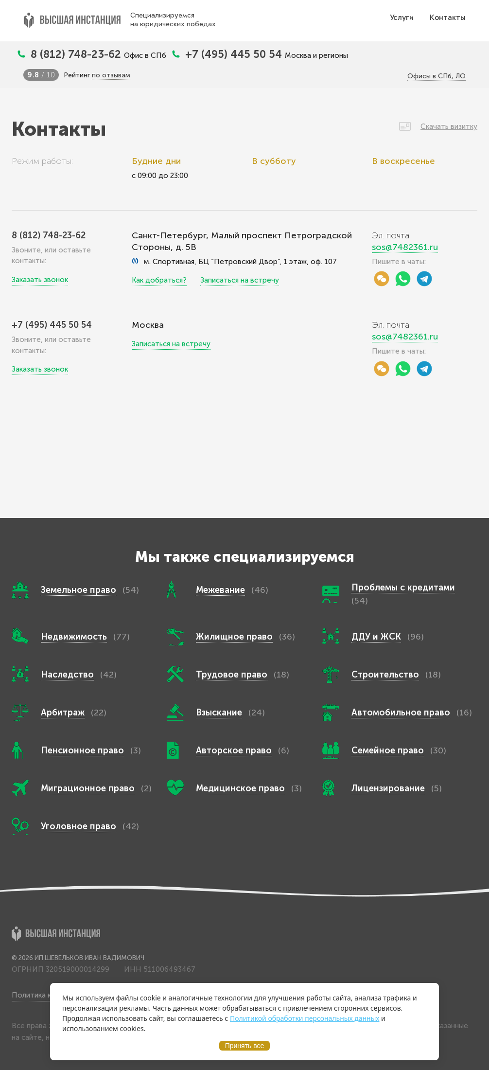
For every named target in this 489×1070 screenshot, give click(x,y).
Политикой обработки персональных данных (305, 1018)
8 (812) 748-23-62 (77, 54)
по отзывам (111, 75)
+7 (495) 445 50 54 (235, 54)
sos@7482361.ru (405, 247)
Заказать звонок (40, 279)
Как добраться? (159, 280)
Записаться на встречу (239, 280)
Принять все (244, 1046)
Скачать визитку (448, 126)
